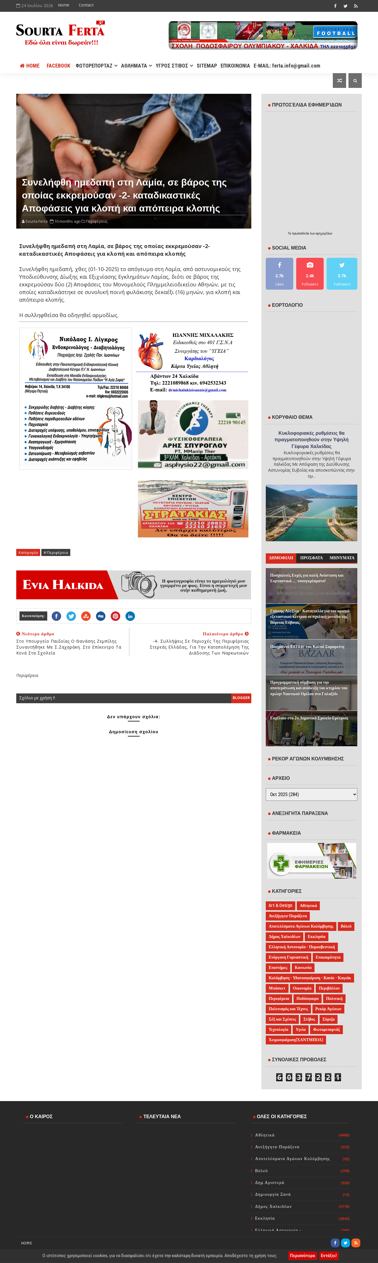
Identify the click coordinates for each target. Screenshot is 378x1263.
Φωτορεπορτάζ (326, 1029)
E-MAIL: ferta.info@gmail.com (287, 66)
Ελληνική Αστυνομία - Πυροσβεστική (302, 946)
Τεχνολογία (278, 1029)
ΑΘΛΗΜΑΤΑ (134, 66)
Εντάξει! (329, 1255)
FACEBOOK (58, 66)
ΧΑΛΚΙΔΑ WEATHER (73, 1151)
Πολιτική (334, 998)
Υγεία (301, 1029)
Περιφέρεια (279, 998)
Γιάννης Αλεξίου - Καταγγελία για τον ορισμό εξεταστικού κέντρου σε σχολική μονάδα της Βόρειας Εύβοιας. (309, 616)
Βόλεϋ (346, 926)
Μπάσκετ (277, 988)
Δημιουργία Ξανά (273, 1194)
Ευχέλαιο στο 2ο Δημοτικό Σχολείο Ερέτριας (309, 718)
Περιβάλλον (329, 988)
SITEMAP (207, 66)
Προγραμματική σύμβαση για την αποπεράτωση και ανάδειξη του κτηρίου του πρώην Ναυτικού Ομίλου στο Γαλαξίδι (308, 688)
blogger (241, 697)
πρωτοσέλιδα (301, 233)
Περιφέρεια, (97, 221)
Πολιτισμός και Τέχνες (288, 1008)
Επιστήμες (278, 967)
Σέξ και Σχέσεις (282, 1019)
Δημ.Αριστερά (269, 1182)
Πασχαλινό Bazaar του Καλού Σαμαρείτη (307, 646)
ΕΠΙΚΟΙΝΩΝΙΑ (235, 66)
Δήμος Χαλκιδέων (284, 936)
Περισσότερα (302, 1255)
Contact (86, 5)
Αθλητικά (308, 905)
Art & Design (280, 905)
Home (63, 5)
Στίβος (309, 1019)
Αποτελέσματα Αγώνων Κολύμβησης (301, 926)
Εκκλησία (316, 936)
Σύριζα (328, 1019)
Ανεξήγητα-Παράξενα (288, 915)
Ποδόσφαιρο (307, 998)
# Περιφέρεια (56, 552)
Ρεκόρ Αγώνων (328, 1008)
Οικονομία (302, 988)
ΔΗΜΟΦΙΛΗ (281, 557)
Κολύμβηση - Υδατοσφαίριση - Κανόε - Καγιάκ (310, 977)
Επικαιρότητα (328, 957)
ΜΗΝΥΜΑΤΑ (342, 557)
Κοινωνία (303, 967)
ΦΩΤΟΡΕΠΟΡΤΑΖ (94, 66)
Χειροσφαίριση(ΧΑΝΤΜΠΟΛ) (296, 1039)
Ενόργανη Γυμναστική (288, 957)
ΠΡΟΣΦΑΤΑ (311, 557)
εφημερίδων (324, 233)
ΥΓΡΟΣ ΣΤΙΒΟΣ (172, 66)
